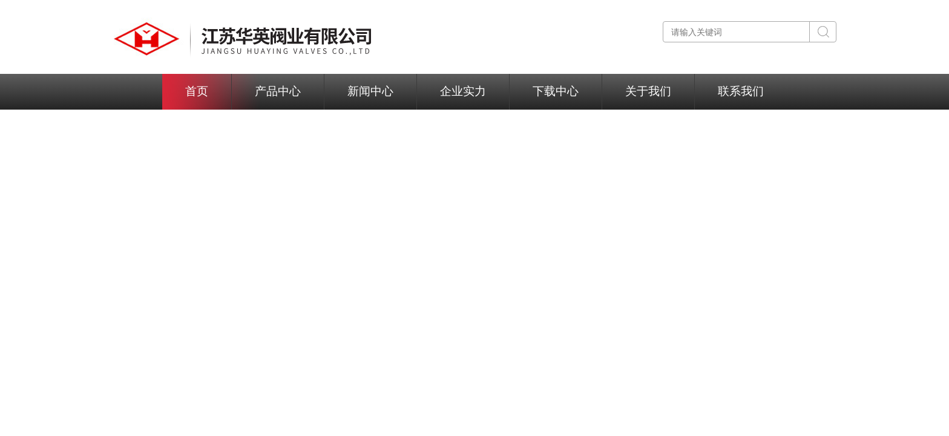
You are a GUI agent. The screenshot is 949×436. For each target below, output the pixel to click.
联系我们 (741, 91)
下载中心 (556, 91)
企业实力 (463, 91)
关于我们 (648, 91)
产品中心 (278, 91)
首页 (196, 91)
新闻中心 (370, 91)
